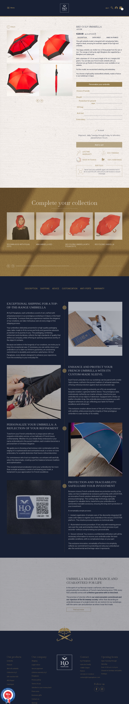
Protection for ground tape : (87, 98)
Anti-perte (85, 278)
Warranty (99, 278)
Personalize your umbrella (99, 84)
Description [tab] (82, 37)
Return (11, 27)
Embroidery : (81, 110)
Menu (11, 7)
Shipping (44, 278)
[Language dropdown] (107, 8)
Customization (69, 278)
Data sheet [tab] (96, 37)
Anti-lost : (80, 106)
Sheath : (79, 95)
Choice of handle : (83, 91)
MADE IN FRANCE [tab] (112, 37)
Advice (55, 278)
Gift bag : (79, 102)
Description (31, 278)
